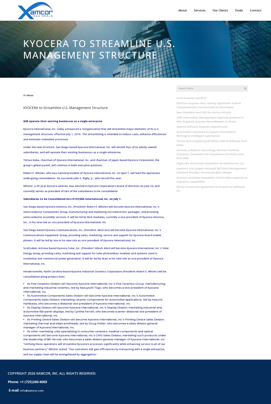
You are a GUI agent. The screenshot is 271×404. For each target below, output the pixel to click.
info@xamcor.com (32, 390)
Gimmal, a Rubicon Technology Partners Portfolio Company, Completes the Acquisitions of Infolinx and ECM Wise (210, 154)
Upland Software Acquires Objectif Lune (201, 126)
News (29, 95)
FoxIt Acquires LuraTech (191, 98)
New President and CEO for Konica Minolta (203, 112)
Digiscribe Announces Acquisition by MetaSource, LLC (210, 163)
